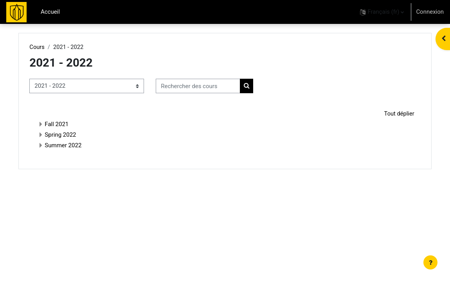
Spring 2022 (70, 135)
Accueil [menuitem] (50, 11)
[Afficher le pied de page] (430, 262)
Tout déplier (388, 113)
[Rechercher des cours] (208, 86)
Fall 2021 (67, 124)
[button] (382, 12)
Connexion (430, 11)
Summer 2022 (73, 145)
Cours (47, 47)
